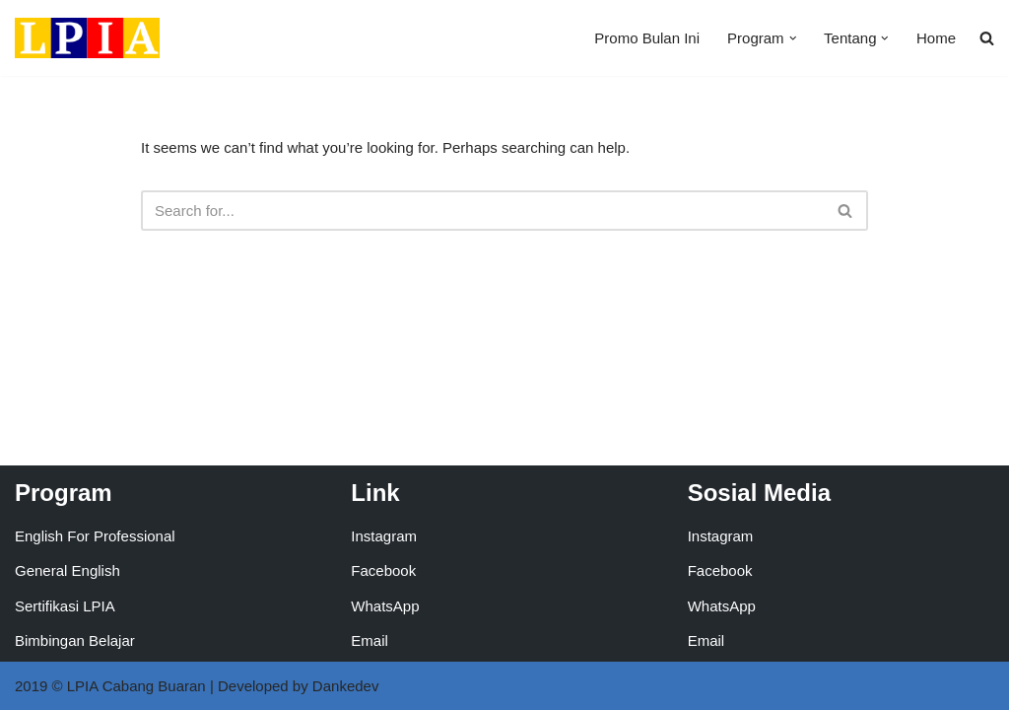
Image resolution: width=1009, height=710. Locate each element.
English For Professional (95, 536)
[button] (793, 38)
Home (936, 38)
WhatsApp (385, 606)
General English (67, 570)
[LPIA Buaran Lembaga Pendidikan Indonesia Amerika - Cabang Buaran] (87, 38)
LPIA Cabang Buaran (136, 685)
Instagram (384, 536)
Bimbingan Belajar (75, 640)
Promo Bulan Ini (647, 38)
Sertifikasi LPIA (65, 606)
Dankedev (345, 685)
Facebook (383, 570)
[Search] (482, 210)
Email (369, 640)
